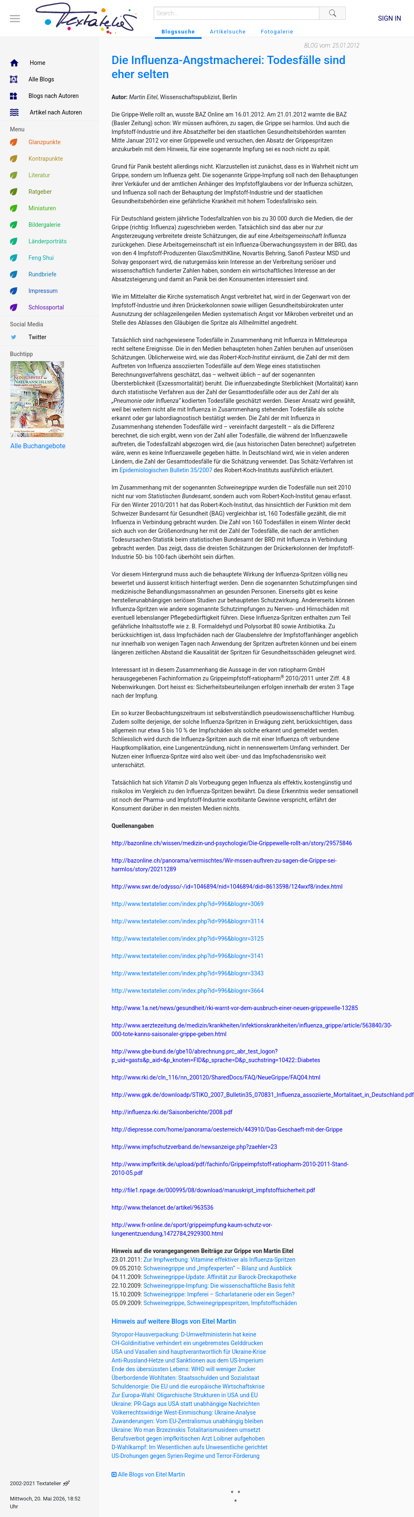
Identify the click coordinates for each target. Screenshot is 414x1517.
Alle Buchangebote (37, 446)
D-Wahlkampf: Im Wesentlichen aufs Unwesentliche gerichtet (190, 1447)
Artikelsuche (228, 32)
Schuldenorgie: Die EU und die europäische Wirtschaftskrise (188, 1386)
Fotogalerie (277, 32)
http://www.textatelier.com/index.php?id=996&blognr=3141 (188, 956)
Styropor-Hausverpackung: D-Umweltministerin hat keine (184, 1334)
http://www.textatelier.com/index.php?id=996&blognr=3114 (188, 921)
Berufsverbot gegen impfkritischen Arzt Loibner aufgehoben (188, 1438)
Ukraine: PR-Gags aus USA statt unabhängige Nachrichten (185, 1403)
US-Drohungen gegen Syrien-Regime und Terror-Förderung (185, 1456)
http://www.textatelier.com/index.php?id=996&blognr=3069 (188, 904)
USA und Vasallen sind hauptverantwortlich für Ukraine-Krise (189, 1351)
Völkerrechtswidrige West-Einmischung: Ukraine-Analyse (184, 1412)
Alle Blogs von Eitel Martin (148, 1474)
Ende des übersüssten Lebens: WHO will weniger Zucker (183, 1369)
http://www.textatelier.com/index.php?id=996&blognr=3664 (188, 990)
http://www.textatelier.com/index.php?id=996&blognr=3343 (188, 973)
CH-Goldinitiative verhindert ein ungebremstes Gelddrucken (187, 1343)
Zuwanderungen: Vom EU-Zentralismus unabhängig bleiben (187, 1421)
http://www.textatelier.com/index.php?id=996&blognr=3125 (188, 938)
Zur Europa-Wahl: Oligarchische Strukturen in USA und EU (185, 1395)
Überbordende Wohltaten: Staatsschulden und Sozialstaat (185, 1377)
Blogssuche (178, 32)
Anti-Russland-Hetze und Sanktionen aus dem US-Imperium (188, 1360)
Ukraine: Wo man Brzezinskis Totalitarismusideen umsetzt (186, 1430)
